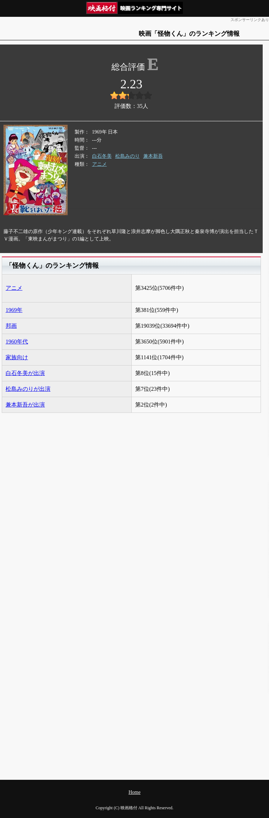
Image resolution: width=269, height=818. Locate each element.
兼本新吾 (153, 156)
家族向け (17, 357)
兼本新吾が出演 (25, 405)
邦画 (11, 326)
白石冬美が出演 (25, 373)
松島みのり (127, 156)
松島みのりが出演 (28, 389)
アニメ (99, 164)
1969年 (14, 310)
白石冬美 (102, 156)
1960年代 (17, 342)
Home (134, 792)
